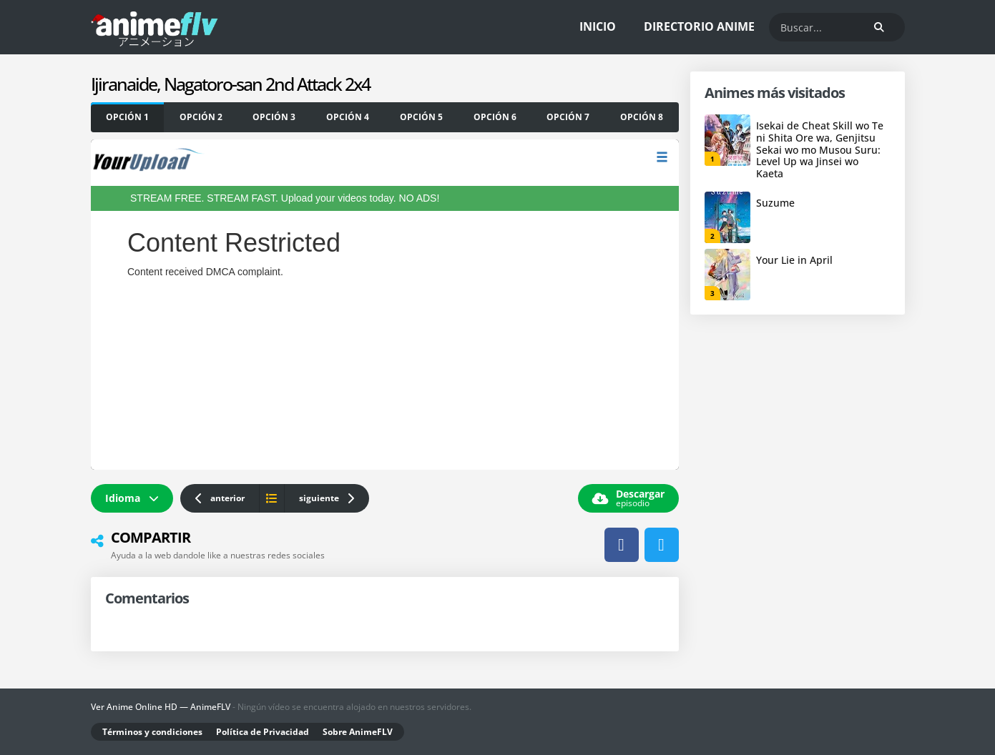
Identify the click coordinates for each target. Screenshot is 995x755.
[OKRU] (274, 117)
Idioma (132, 498)
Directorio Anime (699, 26)
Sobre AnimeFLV (358, 732)
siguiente (327, 498)
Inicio (597, 26)
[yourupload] (128, 117)
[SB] (200, 117)
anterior (220, 498)
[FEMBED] (348, 117)
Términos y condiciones (152, 732)
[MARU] (422, 117)
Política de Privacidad (262, 732)
